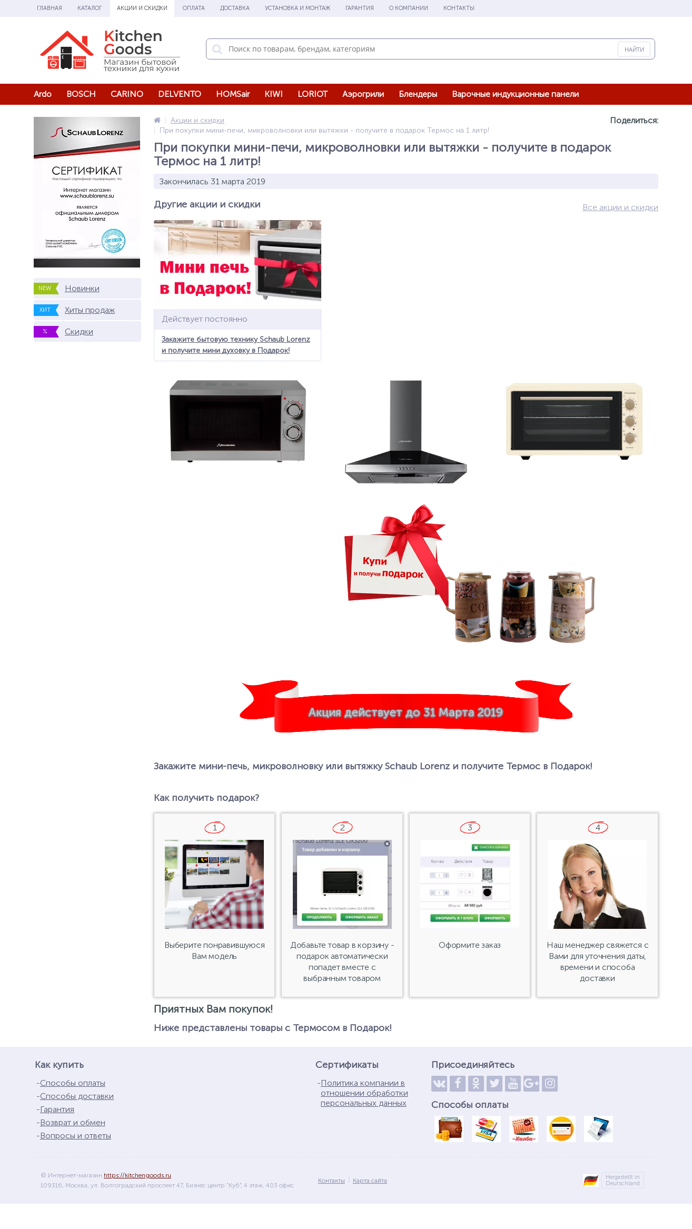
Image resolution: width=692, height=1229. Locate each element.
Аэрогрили (363, 94)
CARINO (127, 94)
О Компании (408, 8)
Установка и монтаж (297, 8)
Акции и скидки (142, 8)
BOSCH (81, 94)
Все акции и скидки (620, 207)
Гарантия (359, 8)
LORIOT (313, 94)
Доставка (235, 8)
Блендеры (418, 94)
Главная (49, 8)
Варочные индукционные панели (515, 94)
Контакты (458, 8)
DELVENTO (179, 94)
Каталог (89, 8)
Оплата (194, 8)
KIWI (273, 94)
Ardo (43, 94)
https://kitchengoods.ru (137, 1175)
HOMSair (233, 94)
